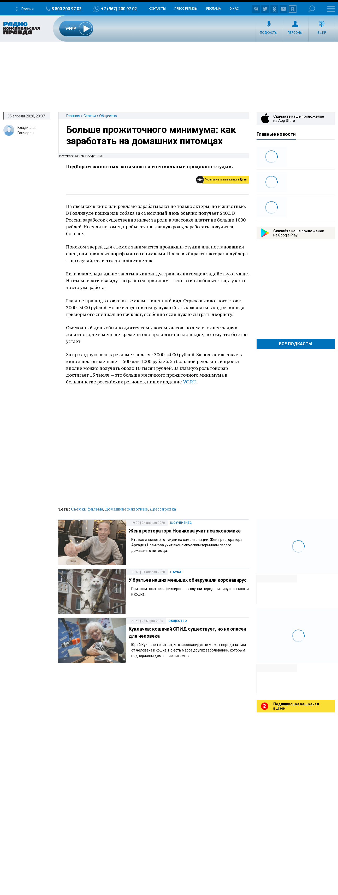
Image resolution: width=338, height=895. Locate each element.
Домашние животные (126, 509)
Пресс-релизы (186, 8)
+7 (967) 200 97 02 (119, 8)
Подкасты (268, 33)
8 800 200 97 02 (66, 8)
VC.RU (189, 381)
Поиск (312, 8)
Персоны (295, 33)
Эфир (321, 33)
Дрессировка (163, 509)
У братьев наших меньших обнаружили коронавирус (188, 580)
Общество (108, 116)
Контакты (157, 8)
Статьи (90, 116)
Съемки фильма (87, 509)
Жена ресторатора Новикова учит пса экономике (185, 531)
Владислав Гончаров (27, 130)
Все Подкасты (295, 343)
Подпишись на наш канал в (226, 179)
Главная (73, 116)
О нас (234, 8)
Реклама (213, 8)
